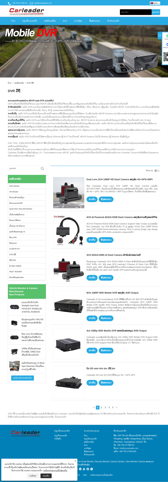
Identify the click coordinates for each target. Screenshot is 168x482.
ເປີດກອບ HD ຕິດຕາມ (17, 226)
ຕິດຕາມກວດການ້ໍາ (16, 203)
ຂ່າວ (65, 21)
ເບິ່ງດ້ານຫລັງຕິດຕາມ (16, 215)
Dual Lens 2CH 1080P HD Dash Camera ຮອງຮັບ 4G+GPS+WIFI (120, 179)
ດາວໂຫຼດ (78, 21)
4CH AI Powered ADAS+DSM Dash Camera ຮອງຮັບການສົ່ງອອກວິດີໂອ (122, 217)
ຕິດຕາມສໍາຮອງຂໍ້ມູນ (16, 197)
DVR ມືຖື (30, 83)
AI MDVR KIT (14, 249)
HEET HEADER (15, 272)
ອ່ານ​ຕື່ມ (92, 199)
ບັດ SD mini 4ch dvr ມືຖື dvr (101, 368)
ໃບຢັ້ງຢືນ (57, 439)
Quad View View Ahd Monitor (20, 209)
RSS (78, 475)
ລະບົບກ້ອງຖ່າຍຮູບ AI (17, 232)
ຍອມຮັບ (46, 476)
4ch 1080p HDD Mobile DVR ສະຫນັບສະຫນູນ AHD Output (117, 331)
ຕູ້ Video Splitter (15, 266)
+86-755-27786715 (19, 3)
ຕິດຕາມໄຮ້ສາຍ (15, 220)
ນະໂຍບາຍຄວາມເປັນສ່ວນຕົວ (55, 470)
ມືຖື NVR (12, 260)
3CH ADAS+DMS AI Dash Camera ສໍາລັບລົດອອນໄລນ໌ (114, 255)
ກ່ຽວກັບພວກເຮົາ (29, 21)
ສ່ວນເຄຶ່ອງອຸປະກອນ (16, 277)
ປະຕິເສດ (33, 476)
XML (85, 475)
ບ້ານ (13, 21)
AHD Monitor (14, 186)
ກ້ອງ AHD (13, 237)
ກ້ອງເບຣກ (13, 243)
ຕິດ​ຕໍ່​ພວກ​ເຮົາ (113, 21)
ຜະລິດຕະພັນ (50, 21)
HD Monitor (13, 192)
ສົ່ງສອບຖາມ (94, 21)
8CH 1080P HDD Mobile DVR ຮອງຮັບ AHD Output (113, 293)
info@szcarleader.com (43, 3)
